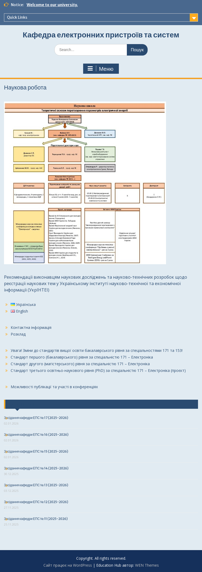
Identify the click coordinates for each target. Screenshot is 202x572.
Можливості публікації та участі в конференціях (54, 386)
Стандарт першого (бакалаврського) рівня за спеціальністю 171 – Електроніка (82, 357)
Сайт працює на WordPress (67, 565)
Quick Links (17, 17)
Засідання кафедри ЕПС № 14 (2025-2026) (36, 468)
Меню (100, 68)
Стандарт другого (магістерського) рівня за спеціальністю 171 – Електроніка (80, 363)
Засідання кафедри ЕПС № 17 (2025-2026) (36, 418)
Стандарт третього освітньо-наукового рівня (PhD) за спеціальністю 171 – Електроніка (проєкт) (98, 370)
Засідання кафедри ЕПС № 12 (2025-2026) (36, 502)
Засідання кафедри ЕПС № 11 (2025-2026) (36, 519)
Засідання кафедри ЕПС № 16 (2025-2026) (36, 435)
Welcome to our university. (52, 4)
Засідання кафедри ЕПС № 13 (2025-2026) (36, 485)
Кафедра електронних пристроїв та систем (101, 35)
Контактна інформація (31, 327)
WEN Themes (147, 565)
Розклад (18, 334)
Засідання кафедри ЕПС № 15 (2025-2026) (36, 451)
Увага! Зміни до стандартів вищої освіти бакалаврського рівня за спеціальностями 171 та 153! (97, 350)
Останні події (22, 404)
